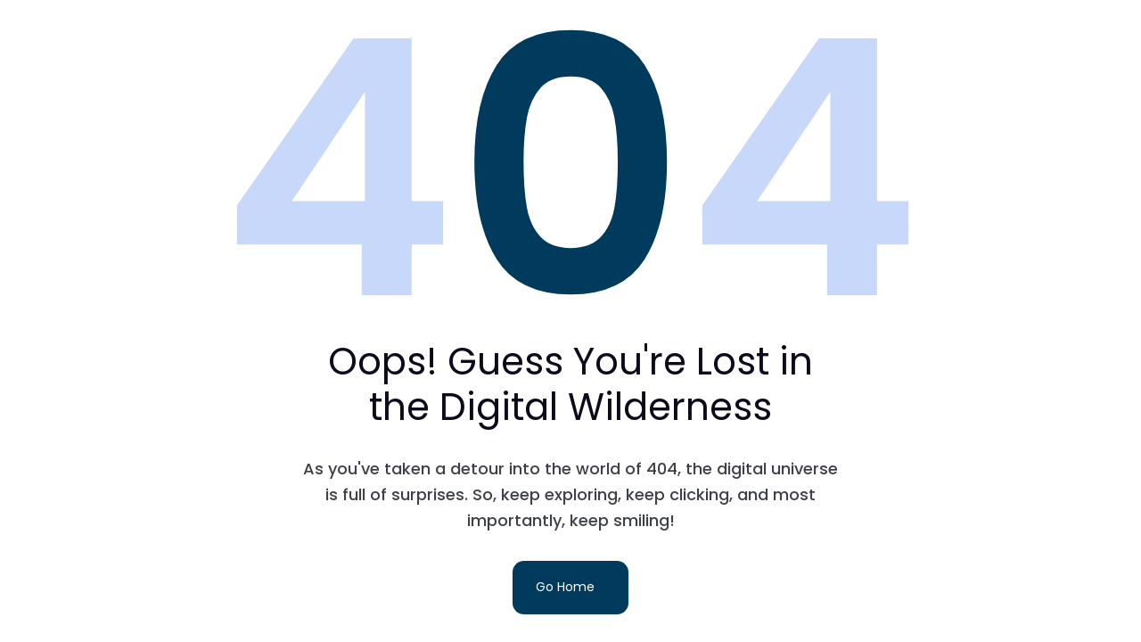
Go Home (565, 587)
